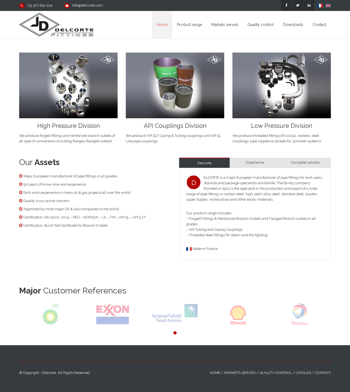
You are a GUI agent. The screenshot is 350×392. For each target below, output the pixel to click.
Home (215, 373)
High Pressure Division (68, 125)
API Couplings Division (175, 125)
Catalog (303, 373)
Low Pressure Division (281, 125)
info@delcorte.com (87, 5)
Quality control (275, 373)
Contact (323, 373)
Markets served (240, 373)
